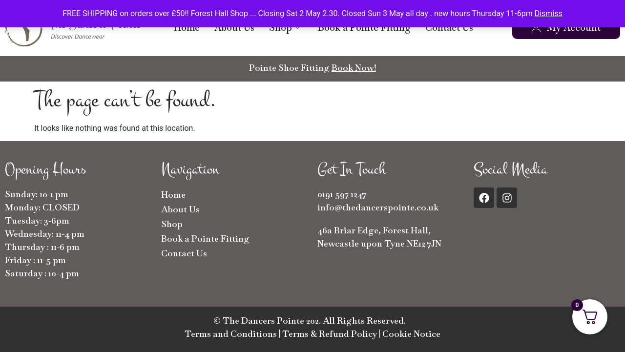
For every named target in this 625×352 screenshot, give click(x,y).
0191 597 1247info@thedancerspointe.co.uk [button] (377, 200)
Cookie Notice (411, 333)
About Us (234, 27)
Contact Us (449, 27)
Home (187, 27)
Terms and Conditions (231, 333)
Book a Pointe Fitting (364, 27)
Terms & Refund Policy (329, 333)
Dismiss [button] (548, 13)
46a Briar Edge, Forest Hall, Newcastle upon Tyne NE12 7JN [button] (379, 237)
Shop (284, 27)
